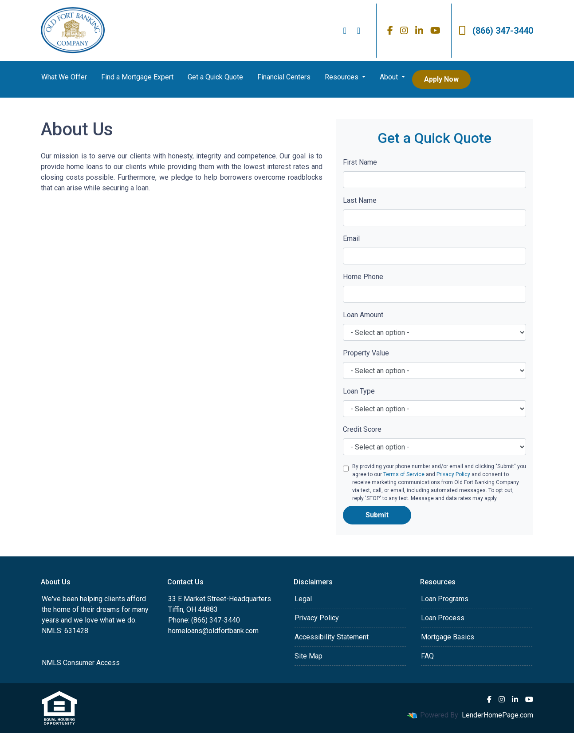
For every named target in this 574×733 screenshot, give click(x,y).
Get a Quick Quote (215, 77)
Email (351, 238)
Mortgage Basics (447, 637)
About (390, 77)
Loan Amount (363, 315)
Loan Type (359, 391)
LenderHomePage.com (497, 715)
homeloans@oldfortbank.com (213, 631)
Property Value (366, 353)
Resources (342, 77)
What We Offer (64, 77)
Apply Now (441, 79)
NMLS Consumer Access (81, 662)
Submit (377, 515)
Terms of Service (404, 474)
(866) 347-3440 (496, 30)
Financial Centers (284, 77)
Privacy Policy (453, 474)
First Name (360, 162)
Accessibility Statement (332, 637)
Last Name (360, 200)
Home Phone (363, 276)
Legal (303, 599)
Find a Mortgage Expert (137, 77)
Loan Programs (444, 599)
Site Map (308, 656)
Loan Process (442, 618)
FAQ (427, 656)
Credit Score (362, 429)
